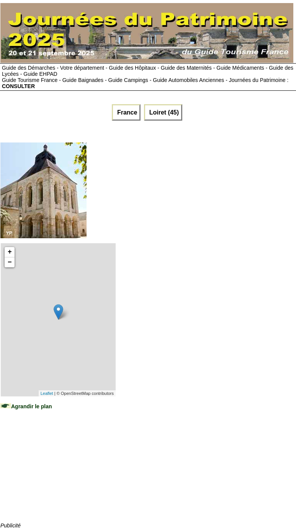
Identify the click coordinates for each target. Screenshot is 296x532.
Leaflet (47, 393)
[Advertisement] (57, 473)
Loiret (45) (163, 112)
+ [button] (10, 252)
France (126, 112)
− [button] (10, 262)
